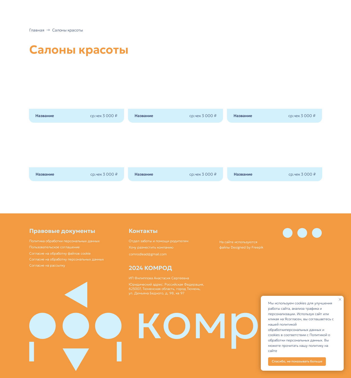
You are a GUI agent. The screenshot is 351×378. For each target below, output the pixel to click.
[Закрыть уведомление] (340, 299)
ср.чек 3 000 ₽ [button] (103, 174)
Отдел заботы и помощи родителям (158, 241)
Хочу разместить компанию (151, 247)
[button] (76, 154)
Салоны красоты (67, 30)
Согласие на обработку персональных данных (66, 259)
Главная (36, 30)
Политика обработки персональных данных (64, 241)
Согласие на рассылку (47, 265)
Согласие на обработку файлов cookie (60, 253)
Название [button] (45, 174)
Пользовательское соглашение (54, 247)
